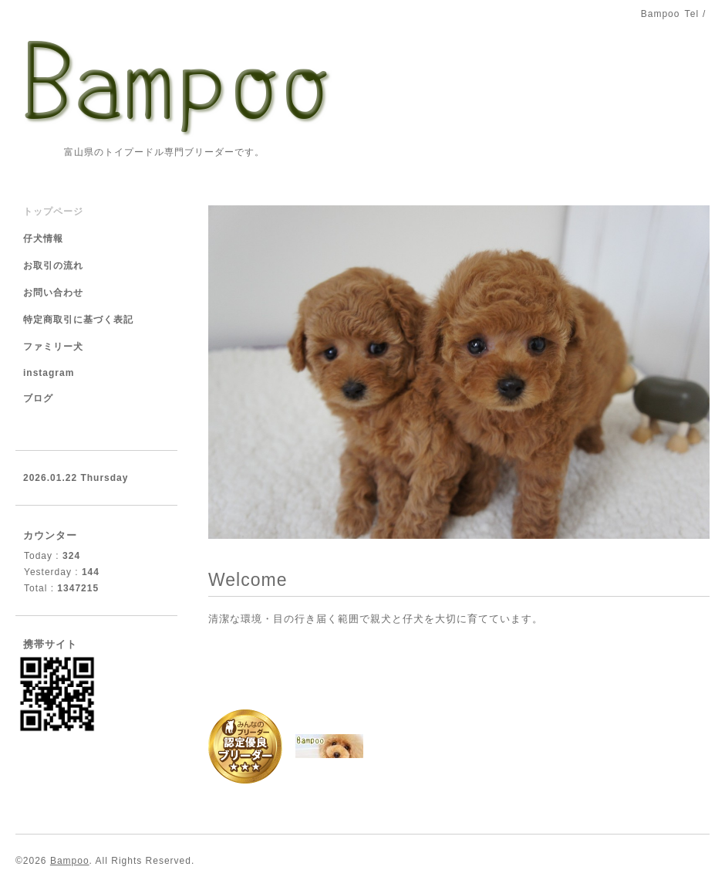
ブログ (38, 398)
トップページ (53, 211)
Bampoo (69, 860)
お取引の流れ (53, 265)
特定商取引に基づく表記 (78, 319)
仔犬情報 (43, 238)
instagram (48, 372)
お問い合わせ (53, 292)
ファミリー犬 (53, 346)
